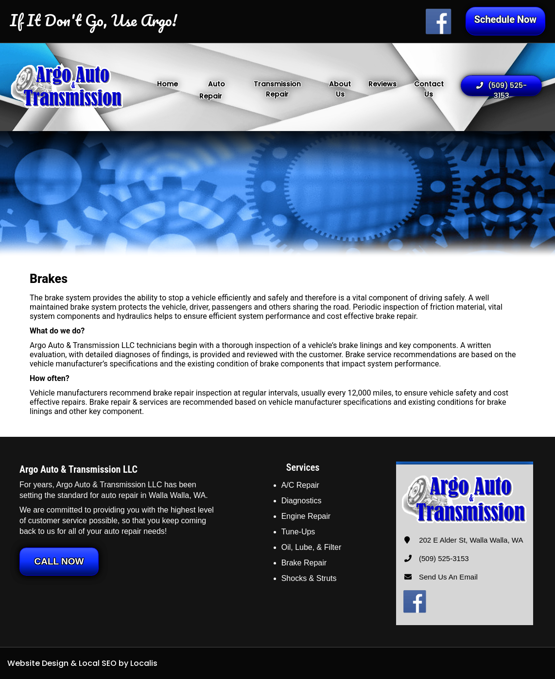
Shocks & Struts (309, 578)
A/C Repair (300, 485)
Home (167, 84)
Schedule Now (505, 19)
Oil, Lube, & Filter (311, 547)
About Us (340, 89)
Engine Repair (305, 516)
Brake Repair (304, 563)
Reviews (382, 84)
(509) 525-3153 (501, 88)
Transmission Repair (277, 89)
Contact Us (429, 89)
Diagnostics (301, 501)
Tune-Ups (298, 532)
